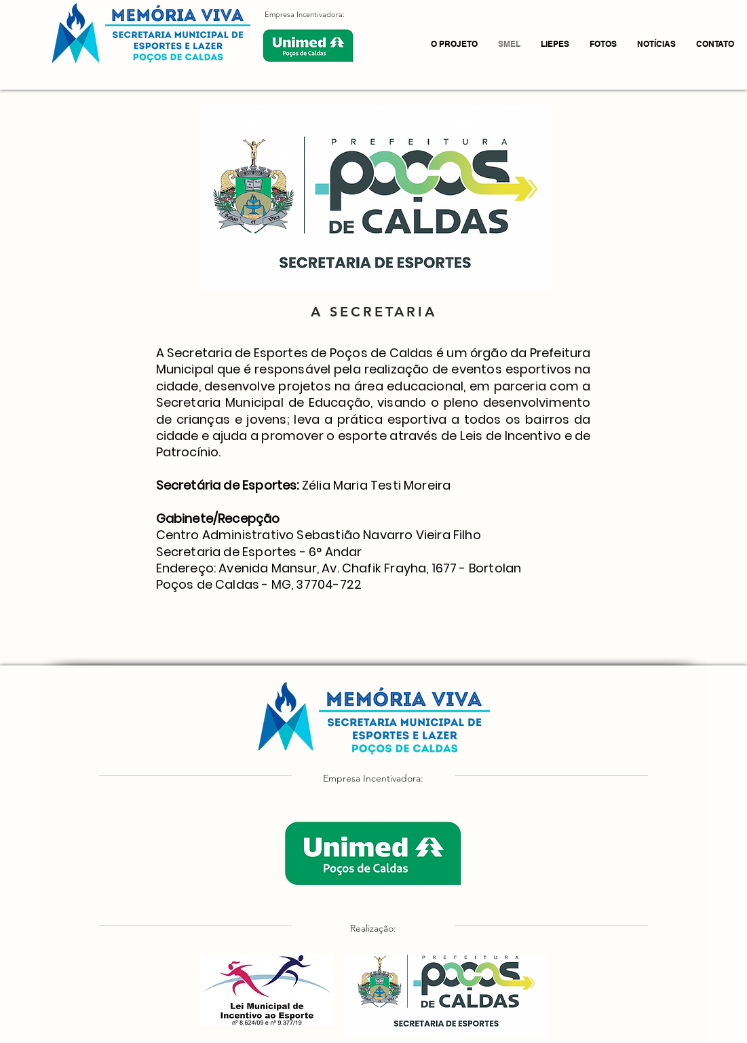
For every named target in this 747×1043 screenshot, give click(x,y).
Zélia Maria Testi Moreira (376, 485)
